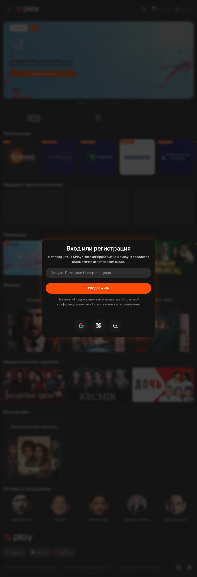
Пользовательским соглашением (116, 304)
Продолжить (98, 288)
